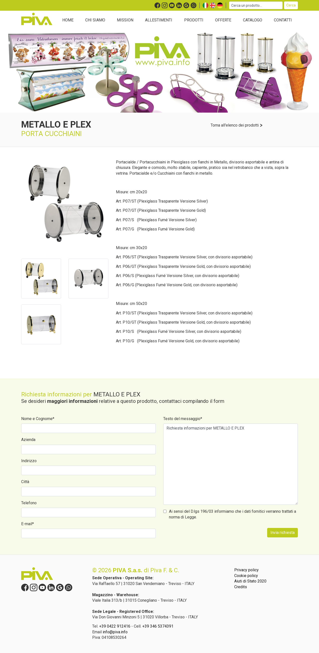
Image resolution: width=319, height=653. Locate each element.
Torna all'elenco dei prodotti (237, 125)
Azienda (28, 439)
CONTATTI (283, 20)
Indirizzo (29, 460)
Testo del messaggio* (182, 418)
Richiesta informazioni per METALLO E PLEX (230, 464)
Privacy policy (246, 570)
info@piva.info (115, 632)
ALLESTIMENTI (158, 20)
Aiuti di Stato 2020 (250, 581)
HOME (68, 20)
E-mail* (27, 523)
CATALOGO (252, 20)
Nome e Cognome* (37, 418)
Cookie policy (246, 575)
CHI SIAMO (95, 20)
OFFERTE (223, 20)
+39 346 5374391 (157, 626)
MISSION (125, 20)
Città (25, 481)
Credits (240, 586)
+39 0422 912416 (114, 626)
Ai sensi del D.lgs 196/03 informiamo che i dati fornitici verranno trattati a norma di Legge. (232, 514)
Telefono (29, 503)
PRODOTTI (193, 20)
